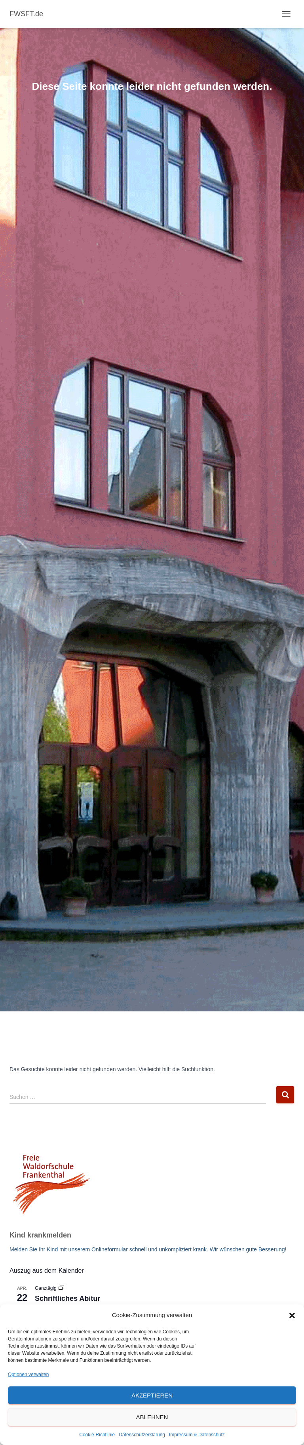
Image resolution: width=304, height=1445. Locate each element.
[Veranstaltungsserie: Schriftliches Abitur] (61, 1288)
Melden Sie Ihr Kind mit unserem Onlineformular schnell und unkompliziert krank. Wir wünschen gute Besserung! (148, 1249)
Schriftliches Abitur (67, 1298)
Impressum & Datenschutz (197, 1434)
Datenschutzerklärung (142, 1434)
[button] (292, 1315)
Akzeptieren (152, 1395)
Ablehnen (152, 1417)
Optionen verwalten (28, 1374)
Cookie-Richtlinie (97, 1434)
